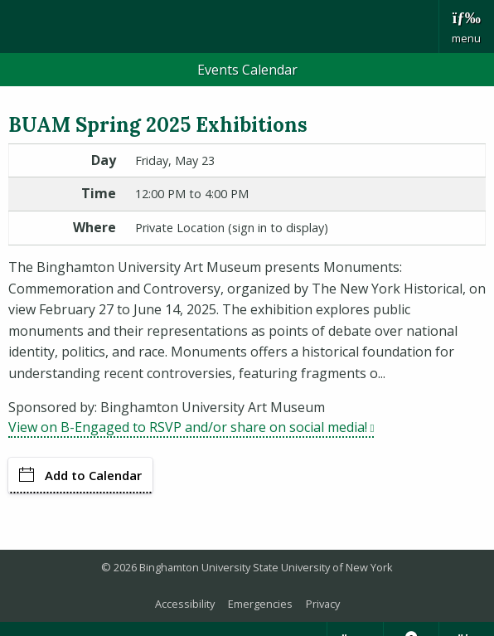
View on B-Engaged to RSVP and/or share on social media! (191, 427)
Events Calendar (247, 70)
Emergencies (260, 603)
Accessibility (185, 603)
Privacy (323, 603)
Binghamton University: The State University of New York (219, 25)
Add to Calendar (80, 475)
